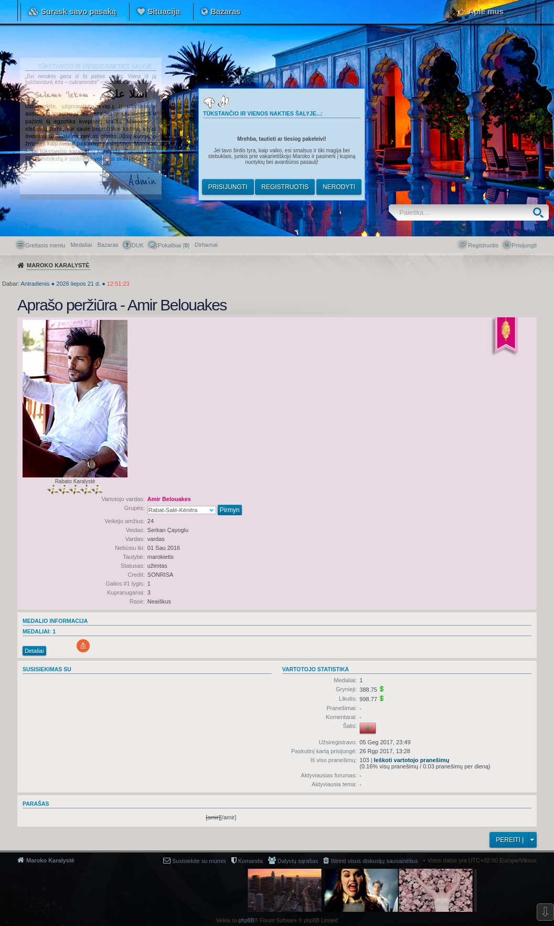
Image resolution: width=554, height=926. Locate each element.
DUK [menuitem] (138, 245)
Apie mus (486, 11)
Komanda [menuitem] (250, 861)
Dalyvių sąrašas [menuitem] (298, 861)
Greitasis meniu (45, 245)
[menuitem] (206, 244)
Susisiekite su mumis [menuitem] (199, 861)
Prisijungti (228, 187)
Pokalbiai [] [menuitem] (173, 245)
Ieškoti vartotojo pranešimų (412, 760)
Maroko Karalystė (50, 860)
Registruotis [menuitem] (483, 245)
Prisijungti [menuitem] (524, 245)
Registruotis (284, 187)
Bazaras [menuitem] (107, 245)
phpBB (246, 920)
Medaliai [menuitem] (81, 245)
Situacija (163, 11)
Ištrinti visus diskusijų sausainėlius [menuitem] (374, 861)
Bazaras (225, 11)
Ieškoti (540, 212)
